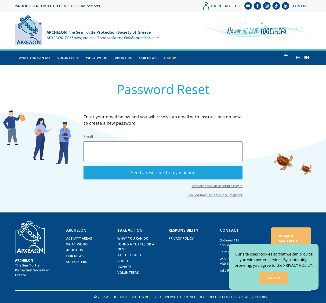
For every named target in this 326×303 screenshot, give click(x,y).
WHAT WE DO (97, 57)
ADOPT (123, 261)
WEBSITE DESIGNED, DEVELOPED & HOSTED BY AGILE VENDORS (216, 297)
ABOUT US (123, 57)
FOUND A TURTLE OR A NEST (135, 246)
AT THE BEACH (129, 255)
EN (306, 57)
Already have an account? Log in (217, 185)
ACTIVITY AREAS (79, 238)
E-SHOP (170, 57)
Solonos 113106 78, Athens (231, 242)
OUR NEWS (147, 57)
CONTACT (301, 6)
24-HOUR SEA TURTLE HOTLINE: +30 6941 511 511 (57, 6)
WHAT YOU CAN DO (34, 57)
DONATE (124, 266)
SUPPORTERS (76, 261)
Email (88, 136)
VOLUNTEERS (68, 57)
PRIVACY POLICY (181, 238)
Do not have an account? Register (215, 195)
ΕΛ (298, 57)
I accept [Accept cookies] (273, 278)
